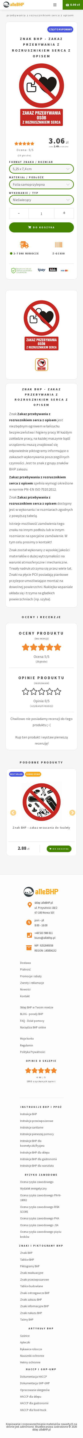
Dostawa (25, 963)
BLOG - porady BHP (31, 1014)
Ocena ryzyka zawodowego (37, 1182)
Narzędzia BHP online (33, 1027)
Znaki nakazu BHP (31, 1313)
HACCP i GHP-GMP (41, 1369)
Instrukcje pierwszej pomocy (37, 1134)
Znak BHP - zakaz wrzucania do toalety (41, 827)
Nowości (25, 989)
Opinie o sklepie (41, 1060)
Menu (55, 5)
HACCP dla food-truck (33, 1410)
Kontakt (25, 996)
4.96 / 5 (41, 1077)
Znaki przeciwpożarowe (34, 1279)
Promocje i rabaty (31, 976)
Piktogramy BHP (30, 1266)
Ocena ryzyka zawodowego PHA (39, 1218)
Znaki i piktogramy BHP (41, 1245)
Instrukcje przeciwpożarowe (36, 1121)
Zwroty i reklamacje (32, 982)
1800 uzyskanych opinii (41, 1081)
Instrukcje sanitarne (31, 1127)
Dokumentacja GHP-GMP (35, 1383)
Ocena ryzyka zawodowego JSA (39, 1225)
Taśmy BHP (26, 1319)
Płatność (25, 969)
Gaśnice (24, 1335)
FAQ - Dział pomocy (32, 1020)
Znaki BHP (26, 1252)
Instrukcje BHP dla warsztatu (37, 1165)
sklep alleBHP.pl (41, 1429)
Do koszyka (41, 227)
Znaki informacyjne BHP (34, 1306)
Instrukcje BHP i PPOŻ (41, 1107)
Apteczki (25, 1342)
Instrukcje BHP (28, 1114)
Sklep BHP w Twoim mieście (36, 1007)
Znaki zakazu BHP (31, 1299)
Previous (12, 812)
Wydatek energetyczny (33, 1188)
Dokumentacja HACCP (33, 1376)
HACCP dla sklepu (30, 1396)
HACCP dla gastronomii (34, 1403)
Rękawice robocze (31, 1349)
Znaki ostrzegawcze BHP (35, 1293)
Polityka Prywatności (32, 1052)
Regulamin (26, 1045)
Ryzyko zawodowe (41, 1174)
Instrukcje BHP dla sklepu (35, 1152)
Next (71, 812)
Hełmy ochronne (30, 1362)
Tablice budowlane (31, 1286)
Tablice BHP (27, 1259)
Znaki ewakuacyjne (31, 1272)
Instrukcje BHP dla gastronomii (38, 1159)
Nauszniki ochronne (32, 1355)
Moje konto (27, 1038)
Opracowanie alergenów (35, 1390)
